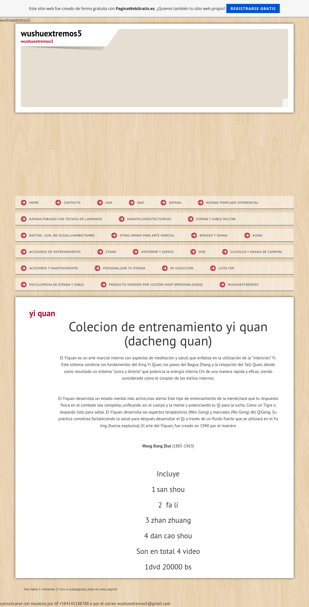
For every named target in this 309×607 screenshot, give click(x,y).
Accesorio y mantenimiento (53, 268)
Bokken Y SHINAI (214, 235)
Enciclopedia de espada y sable (56, 284)
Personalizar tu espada (124, 268)
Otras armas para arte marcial (147, 235)
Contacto (72, 202)
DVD (202, 252)
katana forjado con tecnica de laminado (65, 219)
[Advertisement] (154, 154)
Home (34, 202)
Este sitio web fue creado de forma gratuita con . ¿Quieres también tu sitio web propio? (154, 8)
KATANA (175, 202)
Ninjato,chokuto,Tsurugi (149, 219)
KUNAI (258, 235)
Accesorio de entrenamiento (55, 252)
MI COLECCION (181, 268)
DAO (140, 202)
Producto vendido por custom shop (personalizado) (156, 284)
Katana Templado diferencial (232, 202)
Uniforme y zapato (157, 252)
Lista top (226, 268)
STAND (111, 252)
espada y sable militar (216, 219)
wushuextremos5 (243, 284)
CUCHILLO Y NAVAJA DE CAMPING (256, 252)
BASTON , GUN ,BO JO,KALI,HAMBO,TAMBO (62, 235)
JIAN (109, 202)
